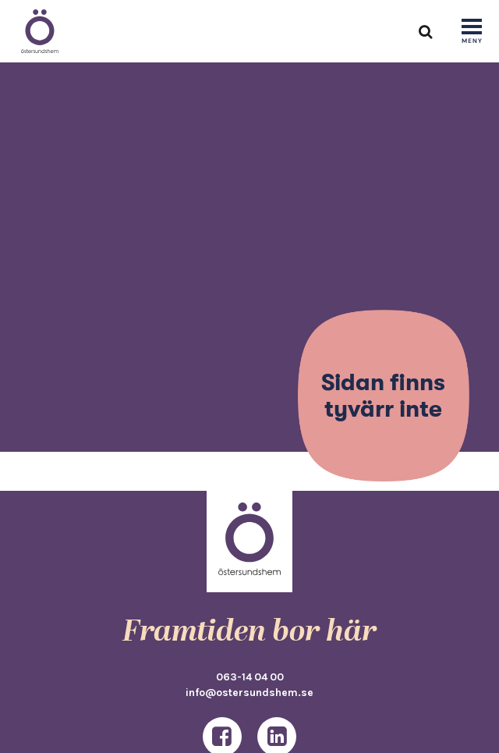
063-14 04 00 (250, 676)
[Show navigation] (471, 32)
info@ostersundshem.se (249, 692)
